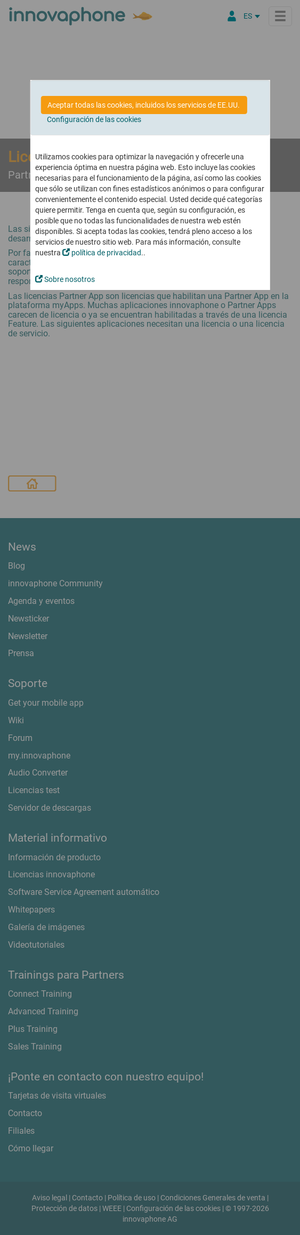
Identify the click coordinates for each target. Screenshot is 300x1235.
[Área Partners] (231, 16)
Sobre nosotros (65, 279)
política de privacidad (101, 252)
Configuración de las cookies (94, 119)
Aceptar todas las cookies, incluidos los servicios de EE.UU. (143, 105)
